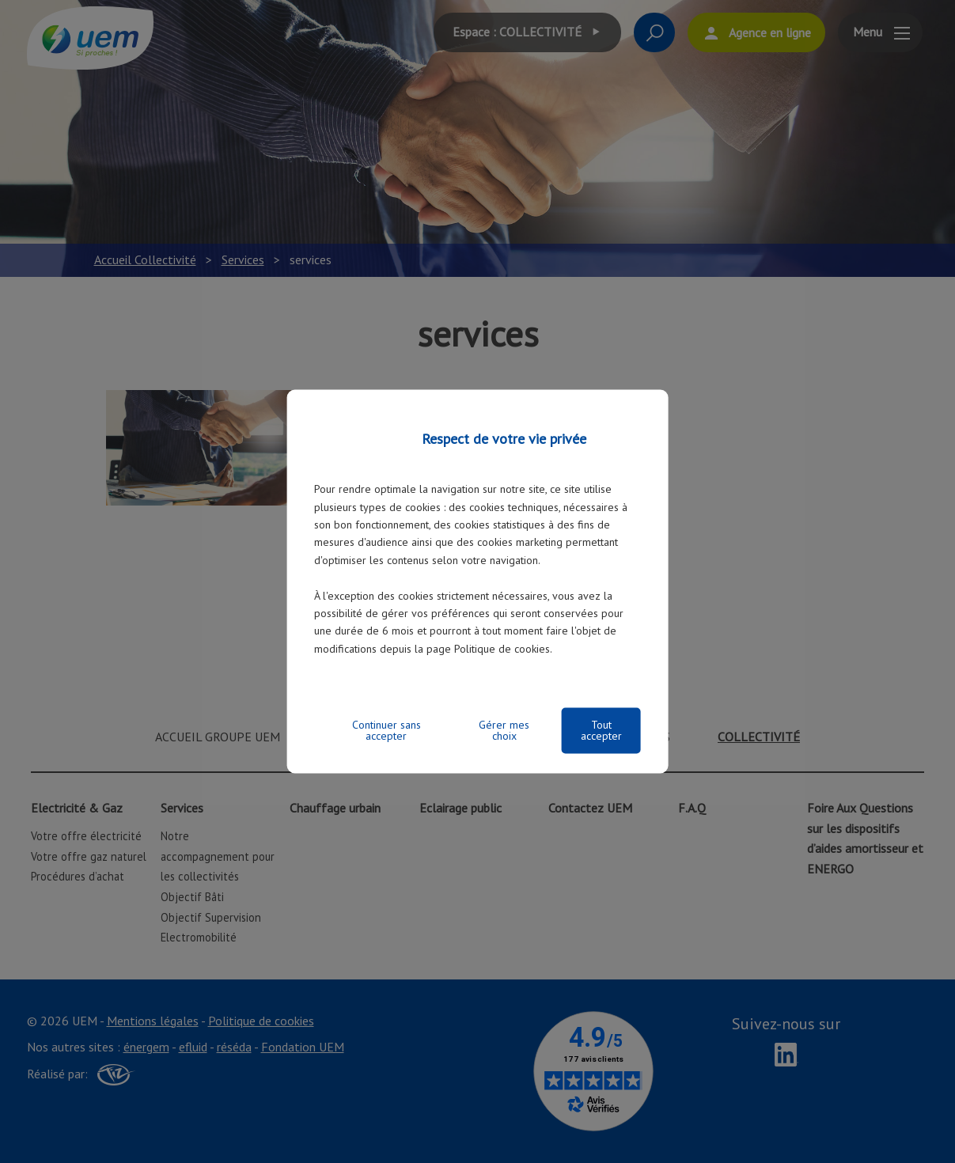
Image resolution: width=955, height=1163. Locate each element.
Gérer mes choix (504, 731)
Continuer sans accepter (386, 731)
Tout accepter (601, 731)
